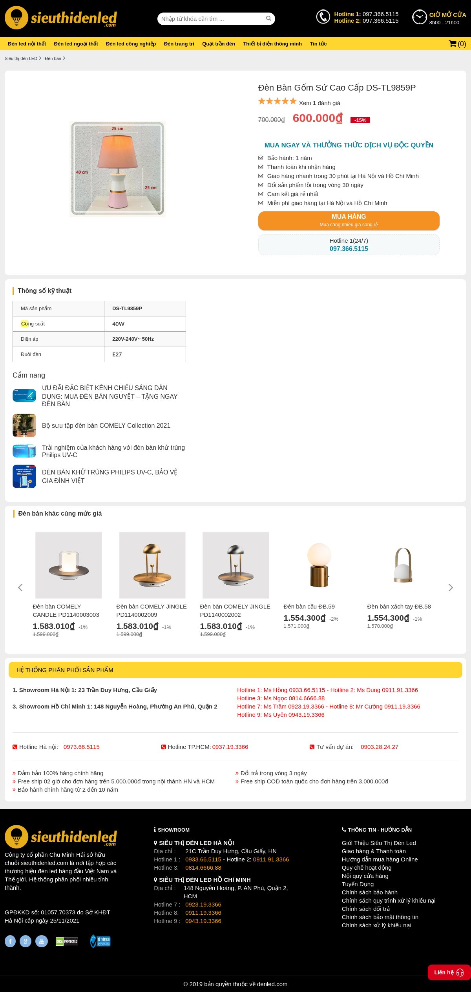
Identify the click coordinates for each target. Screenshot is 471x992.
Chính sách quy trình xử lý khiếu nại (389, 900)
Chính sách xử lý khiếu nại (376, 925)
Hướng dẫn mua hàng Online (380, 859)
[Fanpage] (10, 941)
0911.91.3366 (271, 859)
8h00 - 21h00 (447, 18)
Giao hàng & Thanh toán (374, 851)
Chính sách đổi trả (366, 908)
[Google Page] (25, 941)
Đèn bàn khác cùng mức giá (60, 513)
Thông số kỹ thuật (44, 290)
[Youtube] (41, 941)
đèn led (47, 871)
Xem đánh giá (319, 103)
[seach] (269, 18)
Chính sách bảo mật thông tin (380, 917)
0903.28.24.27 (379, 746)
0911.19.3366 (203, 912)
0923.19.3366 (203, 904)
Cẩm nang (29, 375)
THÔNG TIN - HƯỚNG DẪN (380, 830)
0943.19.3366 (203, 921)
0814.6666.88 (203, 867)
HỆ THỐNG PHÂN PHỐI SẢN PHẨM (64, 670)
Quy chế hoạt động (367, 867)
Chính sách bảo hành (370, 892)
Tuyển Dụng (358, 884)
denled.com (272, 984)
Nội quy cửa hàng (365, 875)
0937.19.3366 (230, 746)
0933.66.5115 (203, 859)
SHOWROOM (174, 830)
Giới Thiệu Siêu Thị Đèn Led (379, 842)
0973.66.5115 (82, 746)
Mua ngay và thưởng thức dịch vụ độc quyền (349, 145)
